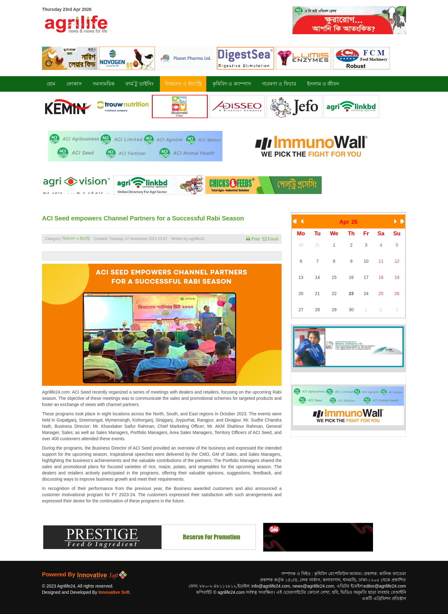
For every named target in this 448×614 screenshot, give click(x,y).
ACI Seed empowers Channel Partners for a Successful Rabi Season (143, 218)
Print (255, 239)
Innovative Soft (113, 592)
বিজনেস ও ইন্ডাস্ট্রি (76, 239)
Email (272, 239)
